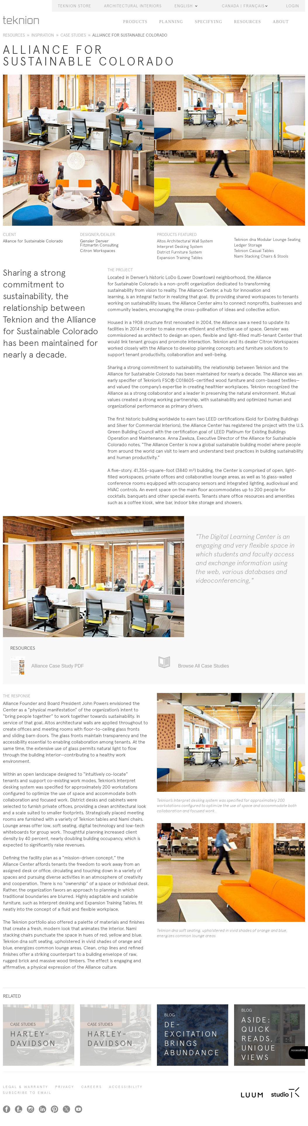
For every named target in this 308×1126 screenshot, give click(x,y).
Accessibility (126, 1087)
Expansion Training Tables (180, 257)
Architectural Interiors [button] (133, 6)
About (281, 22)
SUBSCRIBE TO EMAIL (27, 1093)
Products (135, 22)
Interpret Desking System (180, 246)
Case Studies (73, 35)
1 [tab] (10, 625)
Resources (247, 22)
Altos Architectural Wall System (185, 241)
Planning (171, 22)
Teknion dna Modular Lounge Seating (267, 239)
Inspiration (42, 35)
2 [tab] (14, 625)
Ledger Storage (248, 245)
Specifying (208, 22)
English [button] (185, 6)
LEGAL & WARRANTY (25, 1087)
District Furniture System (179, 252)
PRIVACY (64, 1087)
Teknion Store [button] (74, 6)
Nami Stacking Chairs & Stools (261, 256)
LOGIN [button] (292, 6)
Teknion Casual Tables (254, 250)
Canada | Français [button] (244, 6)
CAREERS (91, 1087)
